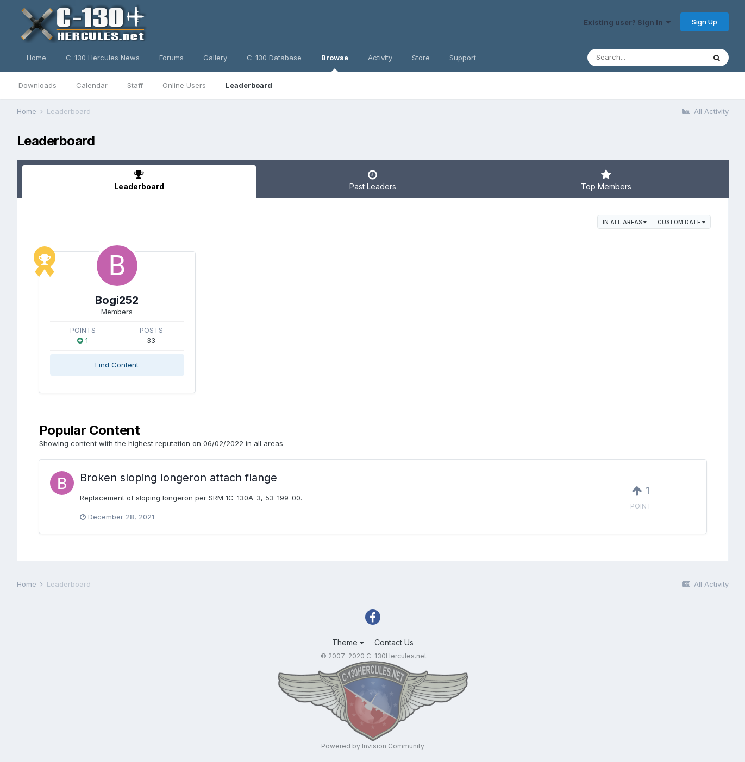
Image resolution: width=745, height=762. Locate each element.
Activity (380, 57)
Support (462, 57)
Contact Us (394, 642)
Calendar (92, 85)
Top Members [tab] (606, 180)
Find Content (117, 364)
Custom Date (681, 222)
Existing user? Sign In (627, 22)
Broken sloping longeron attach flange (178, 477)
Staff (135, 85)
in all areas (625, 222)
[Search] (646, 57)
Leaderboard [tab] (139, 180)
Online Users (184, 85)
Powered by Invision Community (372, 746)
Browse (334, 62)
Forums (171, 57)
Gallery (215, 57)
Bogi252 (117, 300)
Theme (348, 642)
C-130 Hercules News (103, 57)
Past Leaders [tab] (372, 180)
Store (421, 57)
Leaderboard (249, 85)
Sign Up (704, 21)
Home (36, 57)
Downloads (37, 85)
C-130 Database (274, 57)
